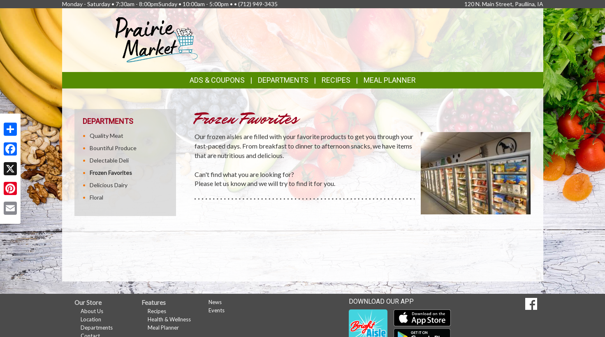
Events (217, 310)
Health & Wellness (169, 319)
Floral (96, 197)
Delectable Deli (109, 160)
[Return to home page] (156, 39)
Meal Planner (390, 80)
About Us (92, 311)
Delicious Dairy (108, 184)
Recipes (336, 80)
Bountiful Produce (113, 147)
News (215, 302)
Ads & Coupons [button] (217, 80)
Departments (97, 327)
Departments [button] (283, 80)
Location (91, 319)
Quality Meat (106, 135)
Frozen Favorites (111, 172)
